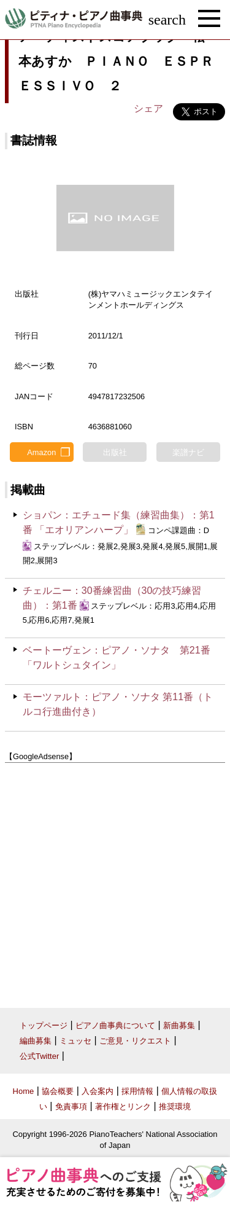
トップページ (43, 1025)
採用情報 (137, 1091)
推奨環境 (175, 1106)
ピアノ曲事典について (115, 1025)
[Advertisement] (115, 881)
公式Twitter (39, 1056)
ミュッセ (75, 1040)
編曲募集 (36, 1040)
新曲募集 (179, 1025)
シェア (148, 108)
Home (23, 1091)
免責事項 (71, 1106)
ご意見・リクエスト (135, 1040)
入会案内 (97, 1091)
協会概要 (58, 1091)
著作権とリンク (123, 1106)
